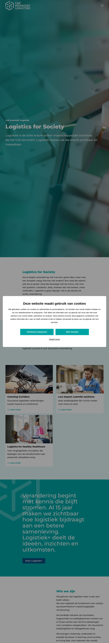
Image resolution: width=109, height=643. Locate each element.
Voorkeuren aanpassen (37, 332)
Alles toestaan (72, 332)
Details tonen (54, 339)
